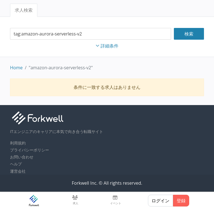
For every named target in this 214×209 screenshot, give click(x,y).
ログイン (160, 201)
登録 (181, 201)
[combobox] (90, 34)
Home (16, 68)
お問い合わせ (21, 157)
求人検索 (24, 10)
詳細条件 (107, 46)
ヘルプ (16, 164)
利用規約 (18, 143)
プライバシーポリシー (29, 150)
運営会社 (18, 171)
